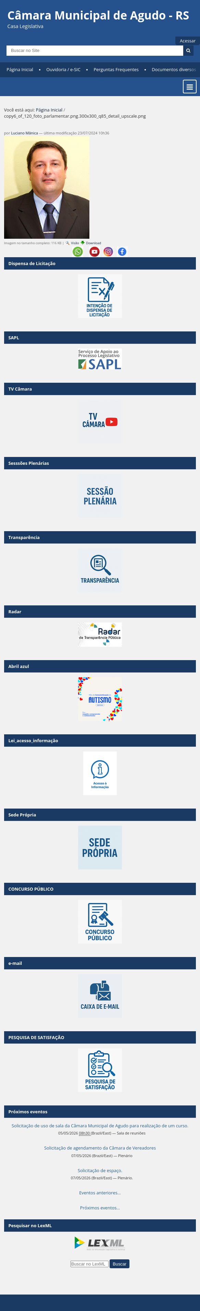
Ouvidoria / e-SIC (63, 69)
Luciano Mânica (24, 132)
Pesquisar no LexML (30, 1225)
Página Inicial (20, 69)
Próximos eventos (27, 1112)
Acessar (188, 41)
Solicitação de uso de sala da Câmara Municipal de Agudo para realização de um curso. (100, 1126)
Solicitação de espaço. (100, 1170)
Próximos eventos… (100, 1208)
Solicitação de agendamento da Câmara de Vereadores (100, 1148)
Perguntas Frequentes (115, 69)
